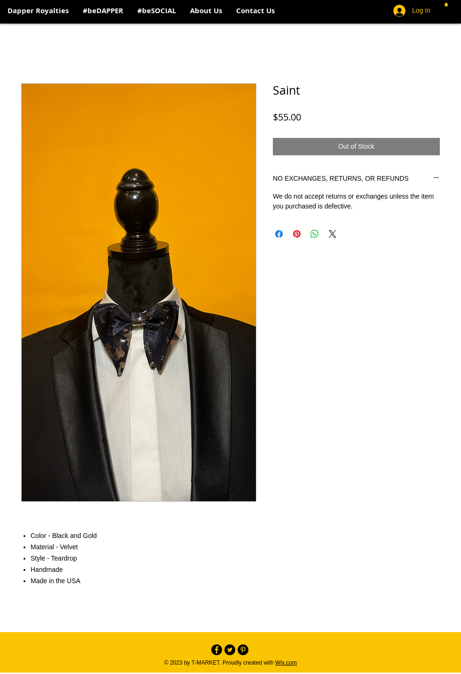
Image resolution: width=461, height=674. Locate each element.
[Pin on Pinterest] (296, 234)
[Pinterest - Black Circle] (243, 649)
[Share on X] (332, 234)
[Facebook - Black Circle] (216, 649)
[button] (446, 4)
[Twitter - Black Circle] (229, 649)
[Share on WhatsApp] (314, 234)
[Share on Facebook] (279, 234)
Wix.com (286, 662)
